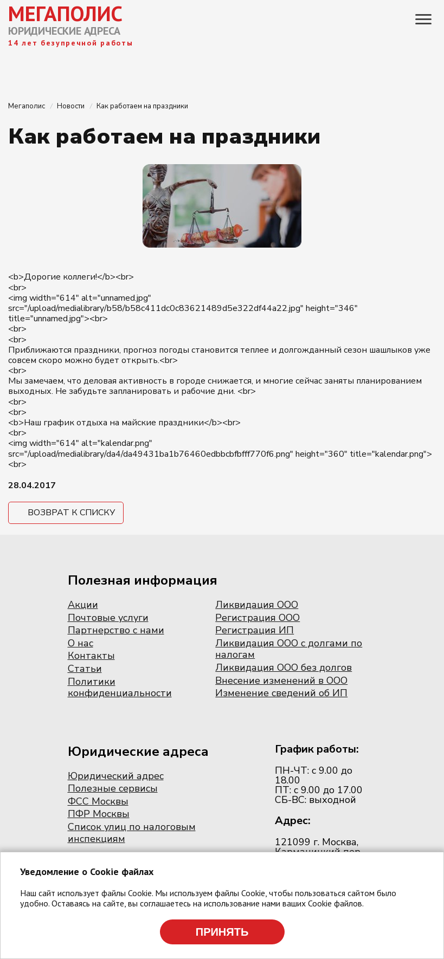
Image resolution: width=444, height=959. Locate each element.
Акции (83, 604)
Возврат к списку (71, 513)
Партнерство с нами (116, 630)
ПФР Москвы (99, 813)
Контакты (91, 655)
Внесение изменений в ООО (281, 680)
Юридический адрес (116, 775)
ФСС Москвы (98, 801)
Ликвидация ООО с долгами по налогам (288, 649)
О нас (80, 643)
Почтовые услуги (108, 617)
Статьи (85, 668)
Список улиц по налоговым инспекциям (132, 832)
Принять (222, 932)
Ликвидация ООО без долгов (283, 667)
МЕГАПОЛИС (65, 13)
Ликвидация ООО (256, 604)
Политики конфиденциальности (120, 687)
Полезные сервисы (113, 788)
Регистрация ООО (257, 617)
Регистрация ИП (254, 630)
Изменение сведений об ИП (281, 692)
